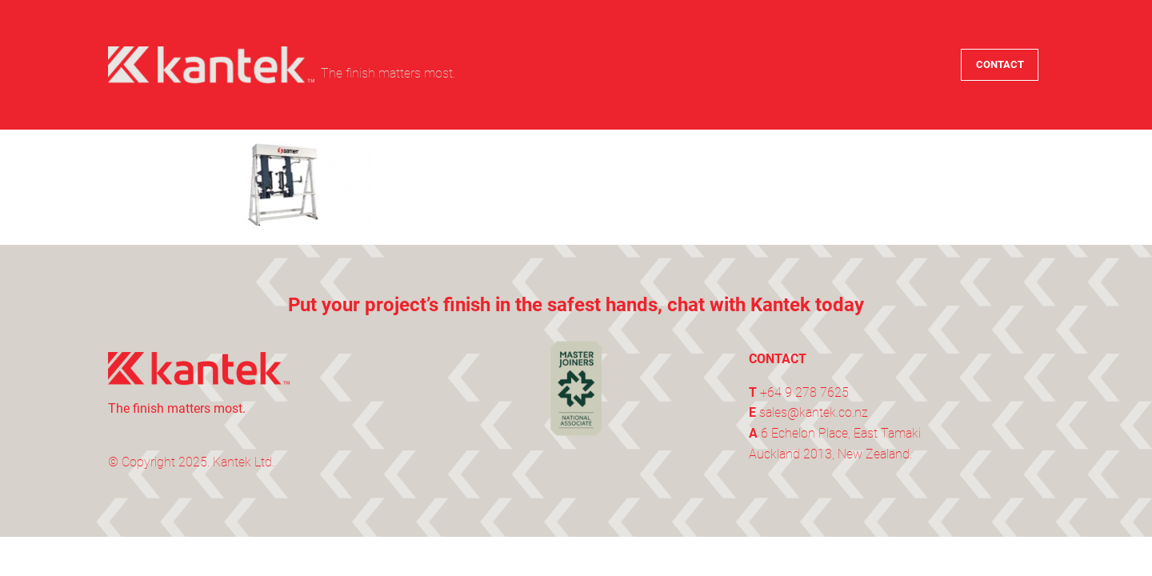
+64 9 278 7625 (804, 392)
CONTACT (1000, 64)
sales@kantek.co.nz (813, 412)
